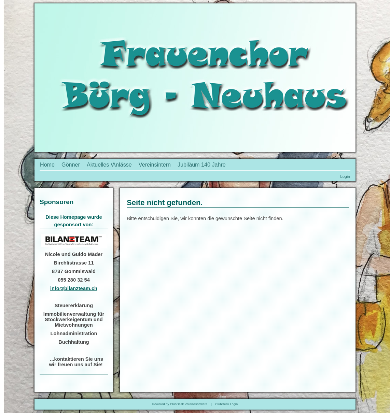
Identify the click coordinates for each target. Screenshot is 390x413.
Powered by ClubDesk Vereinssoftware (179, 404)
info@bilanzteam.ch (73, 288)
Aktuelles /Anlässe (109, 164)
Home (47, 164)
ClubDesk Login (226, 404)
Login (345, 176)
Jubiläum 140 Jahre (202, 164)
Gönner (70, 164)
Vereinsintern (155, 164)
